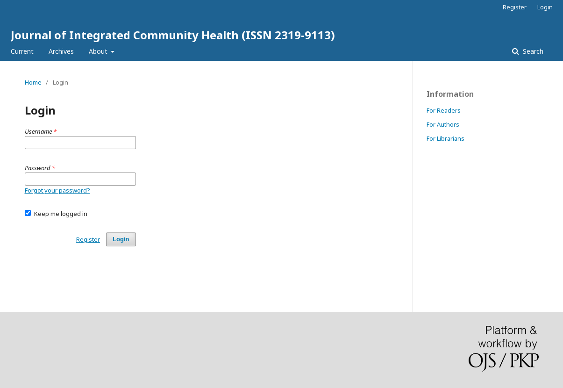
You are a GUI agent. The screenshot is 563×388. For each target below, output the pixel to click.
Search (532, 51)
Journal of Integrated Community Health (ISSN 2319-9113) (173, 35)
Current (22, 51)
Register (515, 7)
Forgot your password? (57, 190)
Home (33, 82)
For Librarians (445, 138)
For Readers (444, 110)
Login (545, 7)
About (99, 51)
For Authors (443, 124)
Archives (61, 51)
